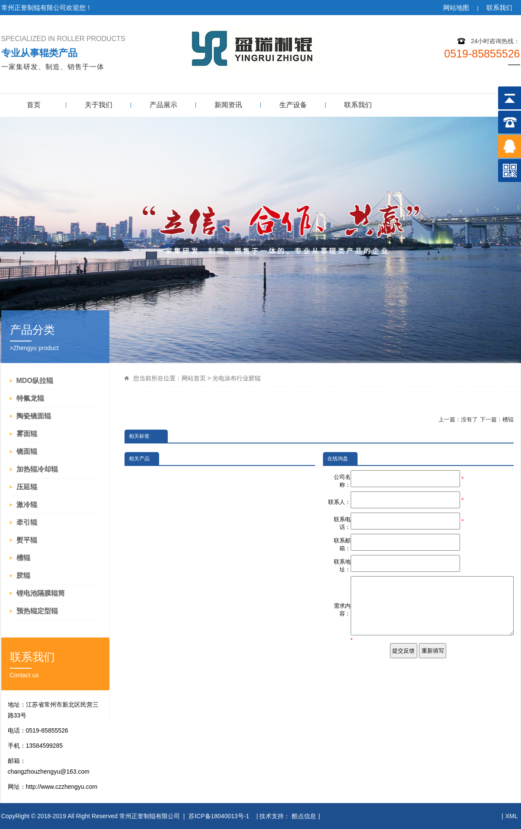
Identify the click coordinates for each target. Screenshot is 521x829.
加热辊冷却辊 (37, 469)
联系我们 (499, 7)
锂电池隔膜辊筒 (40, 593)
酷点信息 (304, 816)
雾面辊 (26, 433)
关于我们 (98, 104)
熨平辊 (26, 540)
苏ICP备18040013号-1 (220, 816)
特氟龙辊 (30, 398)
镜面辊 (26, 451)
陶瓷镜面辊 (33, 416)
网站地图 (456, 7)
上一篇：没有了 (458, 419)
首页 (34, 104)
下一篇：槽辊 (497, 419)
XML (511, 816)
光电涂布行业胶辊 (236, 378)
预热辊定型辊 (37, 611)
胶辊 (23, 575)
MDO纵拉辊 (34, 380)
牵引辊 (26, 522)
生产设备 (293, 104)
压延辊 (26, 487)
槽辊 (23, 557)
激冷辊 (26, 504)
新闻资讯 (228, 104)
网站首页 (194, 378)
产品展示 (163, 104)
